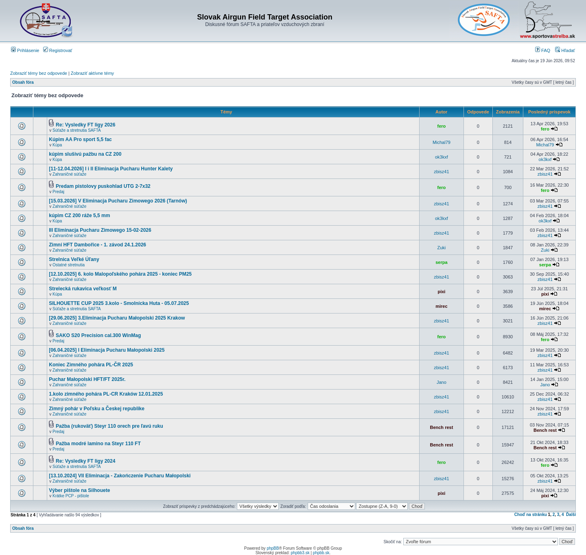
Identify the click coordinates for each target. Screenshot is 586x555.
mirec (441, 306)
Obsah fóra (23, 82)
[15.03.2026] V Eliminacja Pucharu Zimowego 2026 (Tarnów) (118, 201)
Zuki (441, 247)
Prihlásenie (25, 50)
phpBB (273, 548)
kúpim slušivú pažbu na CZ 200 (85, 154)
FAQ (542, 50)
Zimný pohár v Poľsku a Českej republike (96, 408)
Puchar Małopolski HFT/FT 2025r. (87, 379)
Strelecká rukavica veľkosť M (82, 289)
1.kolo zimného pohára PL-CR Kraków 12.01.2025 (106, 394)
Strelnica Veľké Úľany (74, 259)
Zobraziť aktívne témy (92, 73)
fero (441, 126)
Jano (441, 382)
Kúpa (57, 145)
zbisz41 (441, 171)
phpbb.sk (321, 553)
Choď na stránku (530, 514)
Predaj (58, 191)
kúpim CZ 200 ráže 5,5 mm (79, 215)
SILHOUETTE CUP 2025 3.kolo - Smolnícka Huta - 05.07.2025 (119, 303)
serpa (441, 262)
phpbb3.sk (300, 553)
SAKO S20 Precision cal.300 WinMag (98, 335)
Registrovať (57, 50)
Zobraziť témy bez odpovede (38, 73)
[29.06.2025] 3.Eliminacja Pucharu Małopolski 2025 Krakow (117, 318)
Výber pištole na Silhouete (79, 490)
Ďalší (571, 514)
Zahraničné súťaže (69, 174)
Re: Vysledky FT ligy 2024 (85, 461)
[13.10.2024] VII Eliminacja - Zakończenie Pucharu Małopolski (119, 476)
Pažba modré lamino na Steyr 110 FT (98, 443)
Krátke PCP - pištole (70, 496)
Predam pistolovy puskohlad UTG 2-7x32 (103, 186)
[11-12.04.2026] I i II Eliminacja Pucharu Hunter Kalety (111, 169)
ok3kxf (441, 157)
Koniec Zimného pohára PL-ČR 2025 (91, 365)
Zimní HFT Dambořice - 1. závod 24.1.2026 (97, 245)
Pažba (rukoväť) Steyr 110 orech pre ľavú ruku (109, 426)
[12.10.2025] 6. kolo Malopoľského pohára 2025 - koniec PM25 (120, 274)
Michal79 (441, 142)
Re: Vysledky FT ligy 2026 (85, 125)
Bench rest (441, 427)
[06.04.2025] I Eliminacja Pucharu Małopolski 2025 (106, 350)
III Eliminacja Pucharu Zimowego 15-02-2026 (100, 230)
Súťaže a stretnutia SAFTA (76, 130)
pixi (441, 291)
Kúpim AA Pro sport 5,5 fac (80, 139)
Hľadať (565, 50)
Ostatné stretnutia (68, 265)
